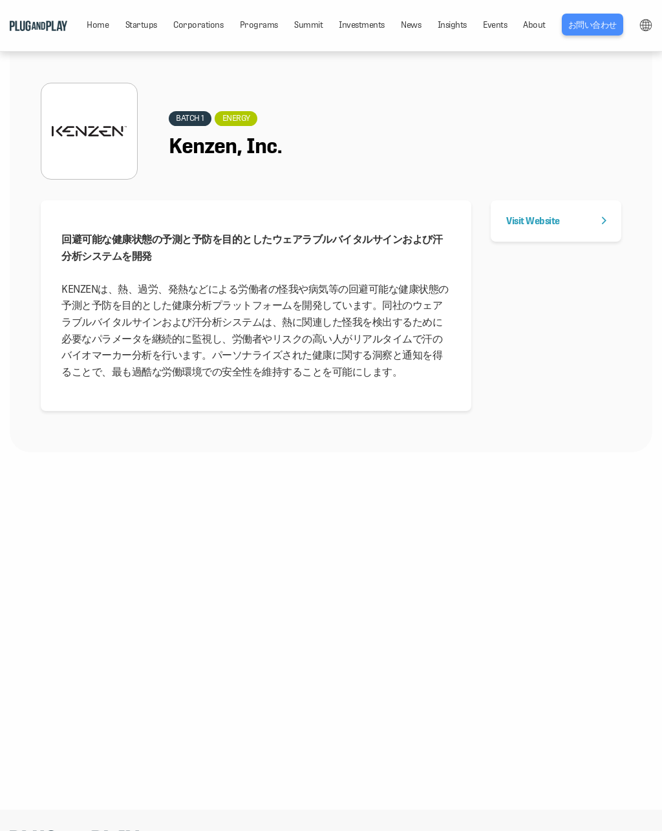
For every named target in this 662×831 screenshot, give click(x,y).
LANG (645, 25)
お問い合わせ (592, 25)
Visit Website (556, 220)
